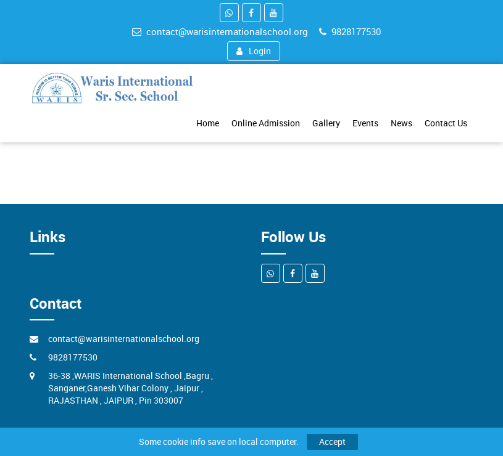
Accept (332, 441)
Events (365, 123)
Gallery (326, 123)
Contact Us (446, 123)
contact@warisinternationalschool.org (220, 31)
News (401, 123)
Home (207, 123)
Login (253, 51)
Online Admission (265, 123)
